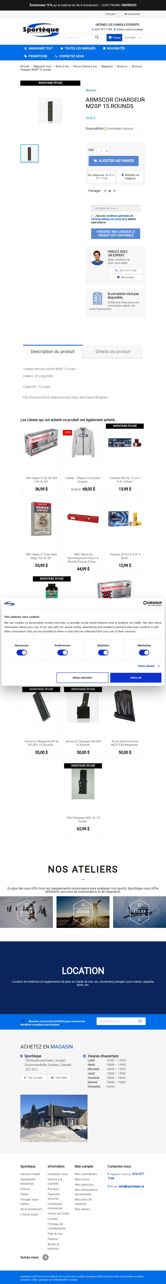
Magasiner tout (40, 48)
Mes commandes (86, 1174)
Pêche (24, 1194)
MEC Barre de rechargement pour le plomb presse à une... (83, 558)
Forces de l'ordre (58, 1213)
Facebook (45, 1257)
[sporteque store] (54, 1118)
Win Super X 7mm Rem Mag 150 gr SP (41, 556)
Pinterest (114, 192)
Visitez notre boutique (130, 29)
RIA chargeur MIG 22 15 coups (83, 819)
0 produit (133, 37)
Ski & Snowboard (31, 1209)
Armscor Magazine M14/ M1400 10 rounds (42, 743)
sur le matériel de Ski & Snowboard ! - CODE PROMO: (83, 5)
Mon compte (84, 1166)
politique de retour (110, 219)
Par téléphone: (101, 177)
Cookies (53, 1219)
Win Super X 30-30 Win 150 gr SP (41, 479)
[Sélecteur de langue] (111, 14)
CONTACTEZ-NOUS (71, 56)
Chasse (25, 1189)
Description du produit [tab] (53, 351)
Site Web (61, 1077)
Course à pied (29, 1214)
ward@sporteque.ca (131, 1186)
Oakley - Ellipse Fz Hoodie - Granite (83, 479)
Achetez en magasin (130, 176)
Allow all (135, 677)
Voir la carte (35, 1077)
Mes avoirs (82, 1179)
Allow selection (82, 677)
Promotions (37, 56)
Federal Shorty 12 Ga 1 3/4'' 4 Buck (125, 479)
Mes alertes (82, 1209)
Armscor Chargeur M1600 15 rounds (83, 743)
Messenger (125, 277)
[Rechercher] (82, 37)
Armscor (91, 90)
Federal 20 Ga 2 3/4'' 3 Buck (125, 556)
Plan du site (55, 1233)
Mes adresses (84, 1184)
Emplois (53, 1239)
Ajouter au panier (113, 161)
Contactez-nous (58, 1174)
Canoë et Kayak (30, 1174)
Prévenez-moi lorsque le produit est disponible (116, 233)
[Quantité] (101, 151)
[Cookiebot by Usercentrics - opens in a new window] (146, 603)
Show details (146, 665)
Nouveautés (115, 48)
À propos (53, 1189)
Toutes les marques (79, 48)
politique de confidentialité (53, 1279)
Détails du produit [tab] (113, 351)
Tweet (110, 192)
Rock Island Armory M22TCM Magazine (125, 743)
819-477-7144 (103, 29)
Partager (105, 192)
